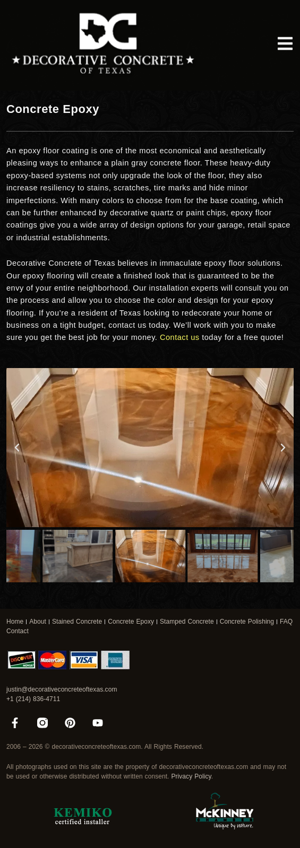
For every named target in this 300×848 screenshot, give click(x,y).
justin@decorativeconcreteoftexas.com (61, 689)
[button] (17, 447)
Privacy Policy (191, 776)
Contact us (180, 337)
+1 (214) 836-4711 (33, 699)
